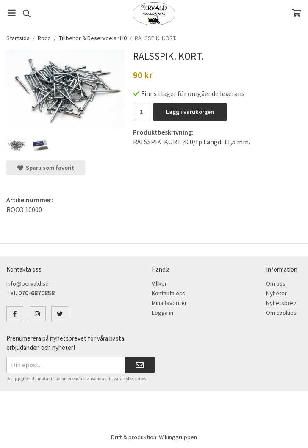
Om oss (276, 283)
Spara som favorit (45, 167)
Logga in (162, 312)
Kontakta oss (168, 293)
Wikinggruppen (178, 437)
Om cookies (281, 312)
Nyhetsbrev (281, 303)
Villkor (159, 283)
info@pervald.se (27, 283)
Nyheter (276, 293)
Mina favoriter (169, 303)
